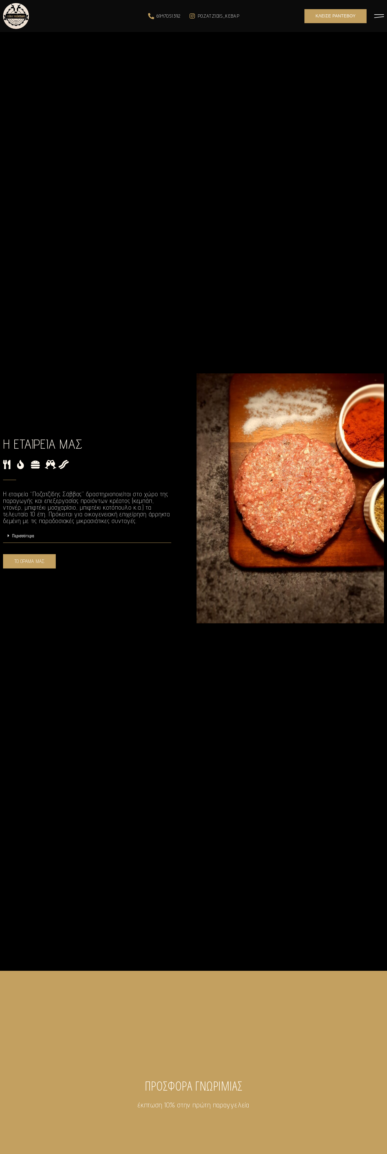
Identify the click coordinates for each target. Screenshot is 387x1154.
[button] (335, 16)
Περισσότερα (23, 535)
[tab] (87, 536)
